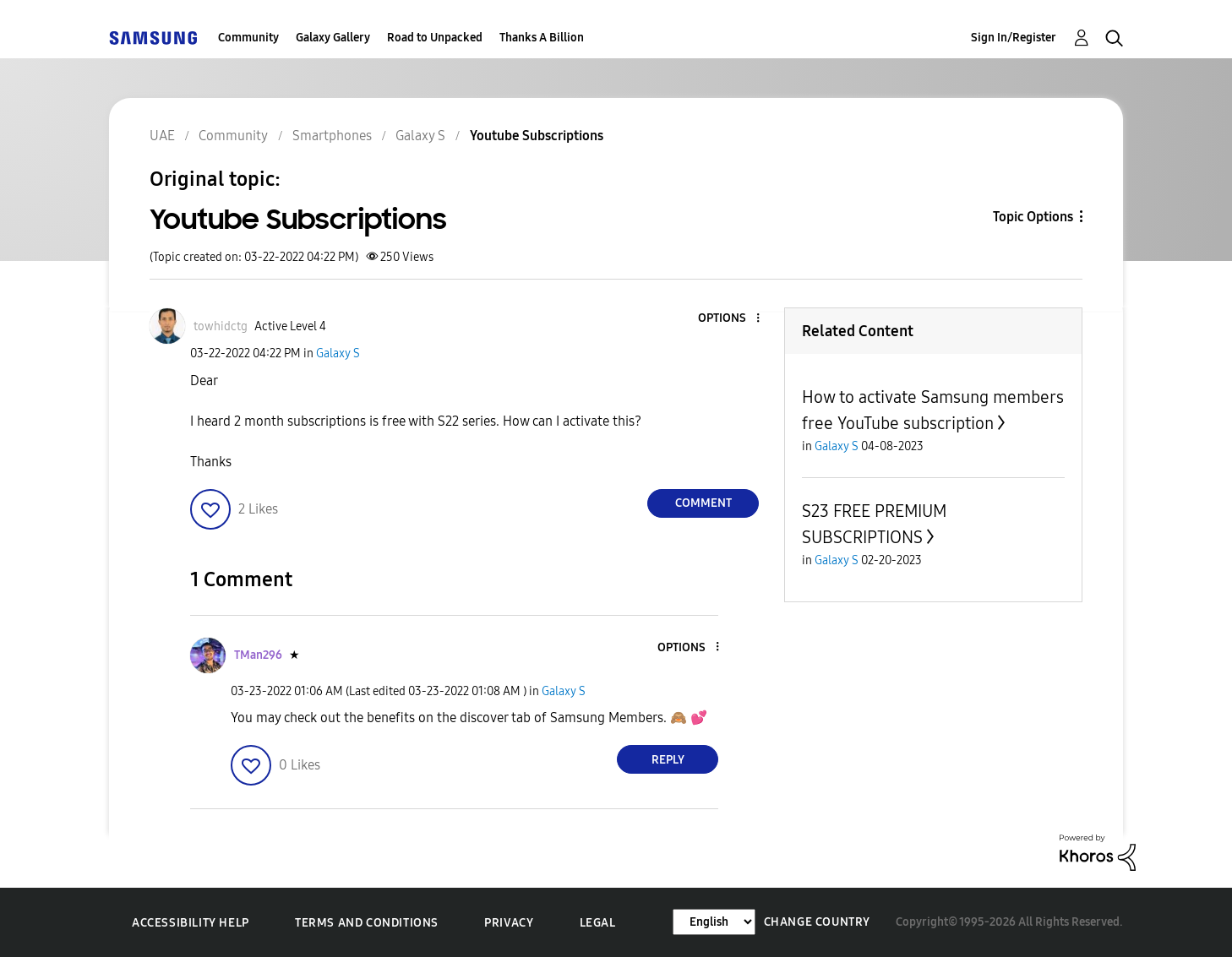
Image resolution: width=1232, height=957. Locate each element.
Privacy (508, 923)
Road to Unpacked (434, 37)
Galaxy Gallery (333, 37)
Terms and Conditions (367, 923)
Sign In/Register (1013, 37)
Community (248, 37)
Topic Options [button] (1033, 217)
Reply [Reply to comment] (667, 760)
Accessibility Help (190, 923)
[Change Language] (714, 922)
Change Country (817, 922)
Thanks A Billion (541, 37)
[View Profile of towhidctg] (221, 326)
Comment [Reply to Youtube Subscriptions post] (703, 503)
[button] (730, 319)
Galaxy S (338, 353)
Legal (598, 923)
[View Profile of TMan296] (258, 655)
